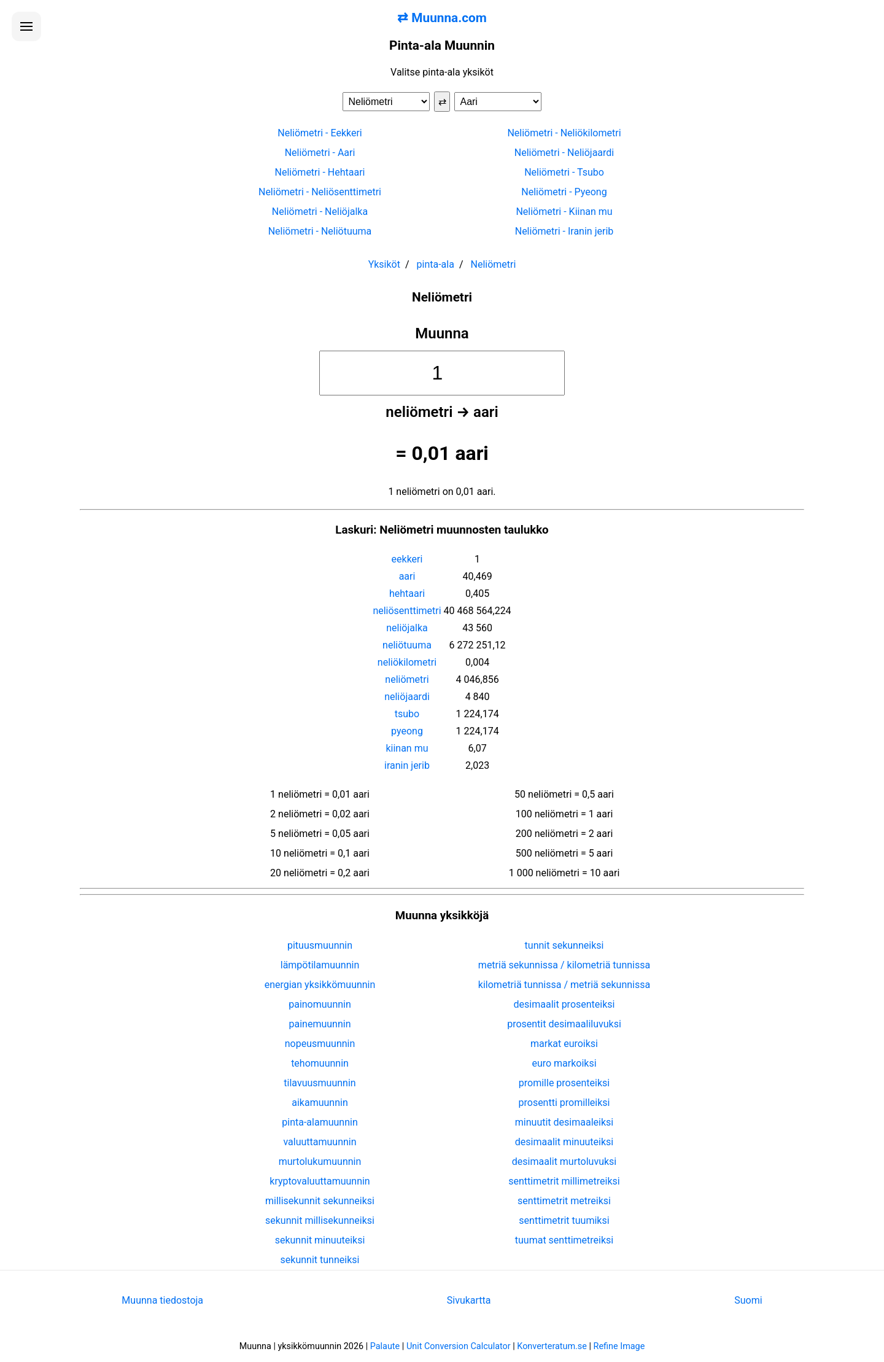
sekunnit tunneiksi (320, 1260)
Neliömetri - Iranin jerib (564, 231)
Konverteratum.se (552, 1346)
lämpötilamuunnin (320, 965)
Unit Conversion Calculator (458, 1346)
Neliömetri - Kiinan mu (564, 211)
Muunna (442, 333)
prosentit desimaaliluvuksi (564, 1024)
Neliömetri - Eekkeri (319, 133)
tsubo (407, 714)
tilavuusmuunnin (319, 1083)
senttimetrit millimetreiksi (563, 1181)
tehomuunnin (320, 1063)
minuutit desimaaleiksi (564, 1122)
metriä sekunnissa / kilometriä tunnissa (564, 965)
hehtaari (407, 593)
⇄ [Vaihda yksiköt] (442, 101)
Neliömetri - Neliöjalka (320, 211)
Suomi (748, 1300)
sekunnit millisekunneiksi (319, 1220)
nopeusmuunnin (320, 1043)
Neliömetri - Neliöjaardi (564, 152)
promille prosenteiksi (564, 1083)
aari (407, 576)
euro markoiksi (564, 1063)
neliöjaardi (407, 696)
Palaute (385, 1346)
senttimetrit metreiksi (564, 1201)
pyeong (407, 731)
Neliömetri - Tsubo (564, 172)
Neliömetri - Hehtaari (320, 172)
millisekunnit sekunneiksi (319, 1201)
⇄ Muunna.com (442, 17)
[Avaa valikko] (26, 26)
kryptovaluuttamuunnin (319, 1181)
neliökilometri (407, 662)
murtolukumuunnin (320, 1161)
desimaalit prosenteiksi (564, 1004)
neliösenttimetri (407, 611)
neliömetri (406, 679)
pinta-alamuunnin (319, 1122)
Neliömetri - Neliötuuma (320, 231)
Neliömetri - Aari (320, 152)
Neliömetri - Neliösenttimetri (319, 192)
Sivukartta (469, 1300)
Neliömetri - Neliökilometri (564, 133)
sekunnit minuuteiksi (320, 1240)
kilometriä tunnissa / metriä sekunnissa (564, 984)
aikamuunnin (319, 1102)
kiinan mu (407, 748)
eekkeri (407, 559)
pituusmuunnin (319, 945)
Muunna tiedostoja (162, 1300)
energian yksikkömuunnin (320, 984)
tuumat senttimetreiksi (564, 1240)
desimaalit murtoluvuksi (564, 1161)
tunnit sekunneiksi (564, 945)
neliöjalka (406, 628)
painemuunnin (320, 1024)
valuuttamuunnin (319, 1142)
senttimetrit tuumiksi (564, 1220)
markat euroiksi (564, 1043)
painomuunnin (320, 1004)
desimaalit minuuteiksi (564, 1142)
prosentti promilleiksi (564, 1102)
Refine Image (619, 1346)
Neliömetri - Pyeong (564, 192)
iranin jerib (407, 765)
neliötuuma (407, 645)
